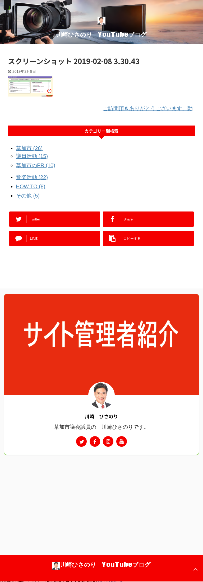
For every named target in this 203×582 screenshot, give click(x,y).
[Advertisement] (101, 494)
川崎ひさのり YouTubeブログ (101, 34)
